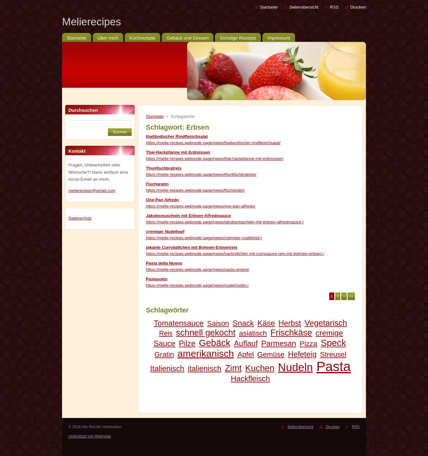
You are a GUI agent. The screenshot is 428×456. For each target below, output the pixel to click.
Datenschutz (80, 218)
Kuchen (259, 368)
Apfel (245, 354)
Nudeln (295, 367)
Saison (218, 323)
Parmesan (278, 343)
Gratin (164, 354)
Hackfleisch (250, 378)
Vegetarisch (326, 322)
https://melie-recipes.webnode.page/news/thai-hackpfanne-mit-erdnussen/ (214, 158)
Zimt (233, 368)
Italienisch (167, 368)
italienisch (204, 368)
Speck (333, 343)
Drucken (358, 7)
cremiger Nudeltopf (165, 231)
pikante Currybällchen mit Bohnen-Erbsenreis (191, 247)
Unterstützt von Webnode (89, 436)
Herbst (289, 323)
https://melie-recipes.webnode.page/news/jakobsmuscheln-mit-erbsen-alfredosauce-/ (225, 222)
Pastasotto (156, 279)
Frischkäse (291, 332)
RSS (334, 7)
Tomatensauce (179, 323)
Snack (243, 323)
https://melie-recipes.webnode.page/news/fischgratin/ (195, 190)
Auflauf (246, 343)
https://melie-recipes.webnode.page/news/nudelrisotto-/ (197, 285)
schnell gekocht (206, 332)
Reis (166, 333)
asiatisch (253, 333)
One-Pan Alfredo (162, 199)
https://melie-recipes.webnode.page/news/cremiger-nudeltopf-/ (204, 237)
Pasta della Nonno (164, 263)
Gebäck (214, 343)
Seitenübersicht (303, 7)
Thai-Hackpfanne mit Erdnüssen (178, 152)
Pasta (333, 366)
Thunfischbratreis (163, 168)
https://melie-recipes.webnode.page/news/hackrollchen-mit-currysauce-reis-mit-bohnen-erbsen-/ (235, 253)
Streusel (333, 354)
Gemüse (271, 354)
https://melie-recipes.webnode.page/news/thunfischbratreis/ (201, 174)
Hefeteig (302, 354)
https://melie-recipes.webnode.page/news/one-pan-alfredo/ (200, 206)
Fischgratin (157, 184)
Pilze (187, 343)
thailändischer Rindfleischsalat (177, 136)
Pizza (308, 343)
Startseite (269, 7)
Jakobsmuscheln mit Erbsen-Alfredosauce (188, 215)
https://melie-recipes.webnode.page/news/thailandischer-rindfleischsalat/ (213, 142)
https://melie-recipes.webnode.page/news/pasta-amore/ (197, 269)
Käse (266, 323)
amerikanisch (206, 353)
